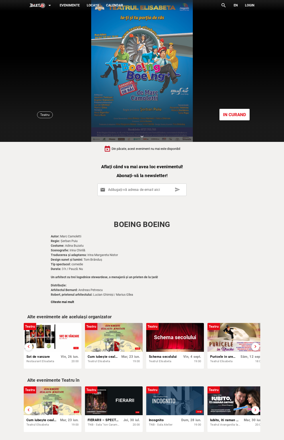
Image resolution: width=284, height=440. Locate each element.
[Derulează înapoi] (29, 347)
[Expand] (41, 5)
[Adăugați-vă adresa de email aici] (142, 190)
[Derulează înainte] (255, 347)
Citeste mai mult (62, 302)
